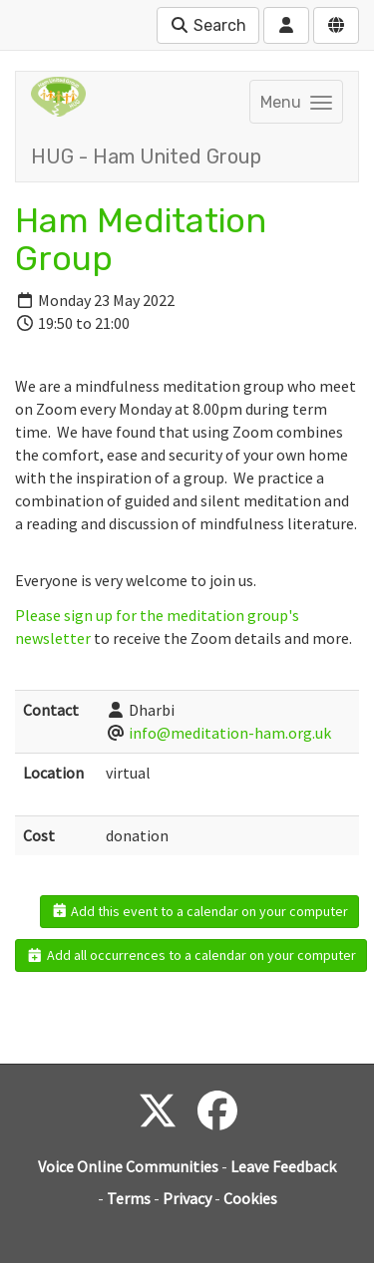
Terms (129, 1198)
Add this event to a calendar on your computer (200, 911)
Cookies (250, 1198)
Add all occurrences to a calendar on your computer (191, 955)
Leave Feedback (283, 1166)
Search (208, 25)
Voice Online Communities (128, 1166)
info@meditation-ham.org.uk (230, 733)
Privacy (187, 1198)
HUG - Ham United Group (146, 156)
